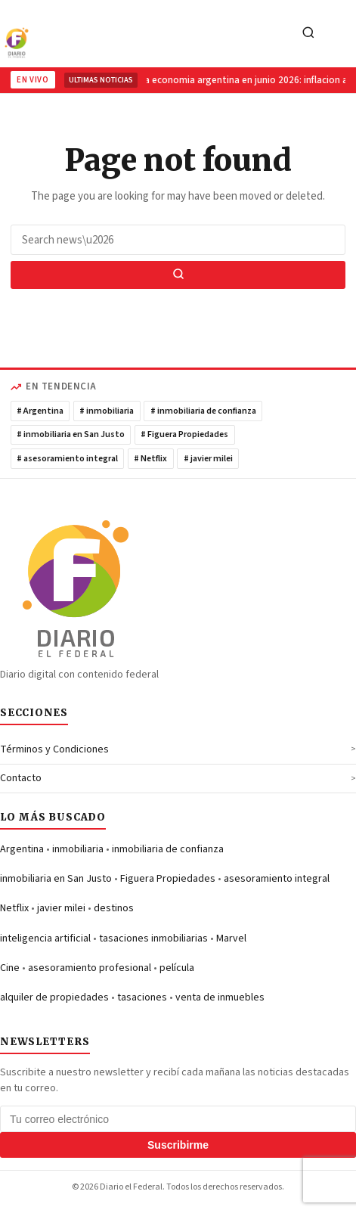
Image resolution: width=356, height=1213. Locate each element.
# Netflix (150, 458)
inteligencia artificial (45, 938)
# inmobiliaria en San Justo (71, 434)
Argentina (22, 849)
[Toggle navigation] (340, 33)
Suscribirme (178, 1145)
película (176, 968)
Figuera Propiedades (167, 878)
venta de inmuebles (220, 997)
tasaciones (142, 997)
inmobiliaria (78, 849)
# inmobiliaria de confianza (203, 411)
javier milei (61, 908)
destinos (114, 908)
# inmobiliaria (106, 411)
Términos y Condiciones (54, 749)
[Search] (308, 34)
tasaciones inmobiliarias (153, 938)
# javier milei (208, 458)
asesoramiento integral (277, 878)
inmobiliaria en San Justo (56, 878)
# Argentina (40, 411)
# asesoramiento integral (67, 458)
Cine (10, 968)
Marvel (231, 938)
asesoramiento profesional (89, 968)
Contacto (21, 778)
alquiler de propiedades (54, 997)
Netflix (14, 908)
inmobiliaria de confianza (168, 849)
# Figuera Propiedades (184, 434)
